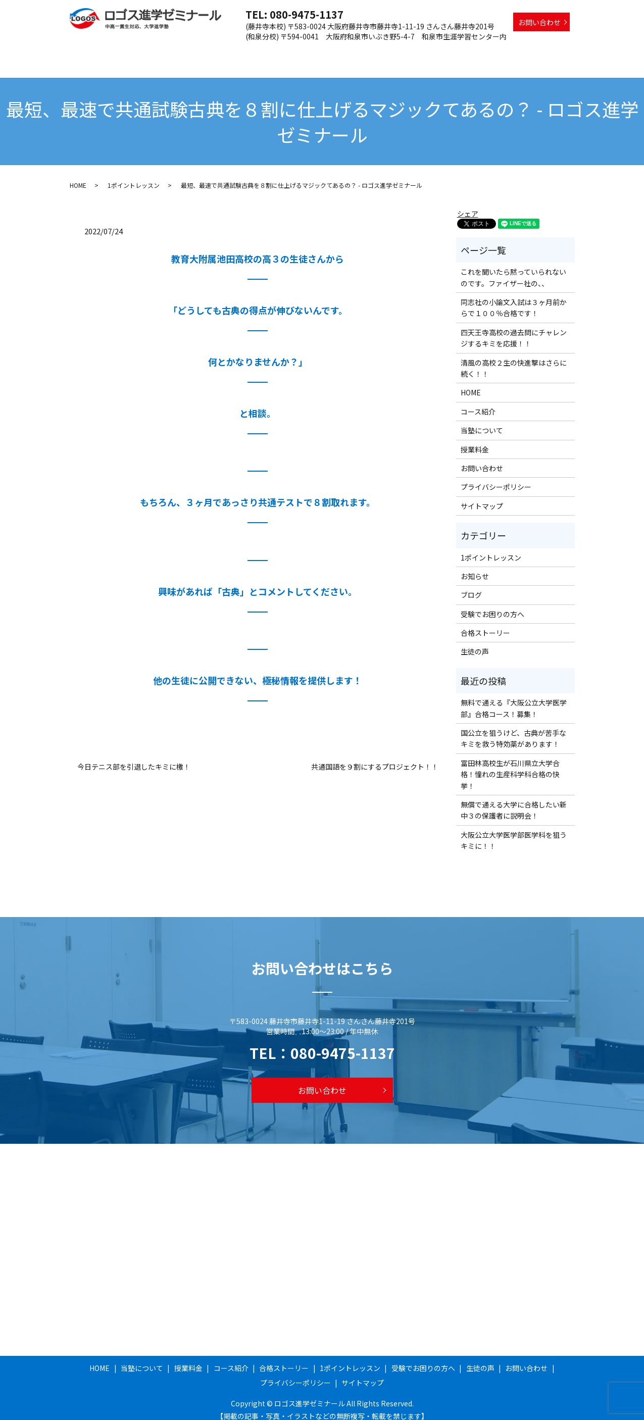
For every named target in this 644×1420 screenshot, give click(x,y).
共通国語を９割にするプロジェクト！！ (374, 757)
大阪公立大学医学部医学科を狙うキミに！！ (514, 830)
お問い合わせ (539, 22)
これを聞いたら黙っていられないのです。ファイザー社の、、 (513, 267)
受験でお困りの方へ (497, 52)
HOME (172, 52)
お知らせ (475, 567)
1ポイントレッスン (424, 52)
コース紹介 (304, 52)
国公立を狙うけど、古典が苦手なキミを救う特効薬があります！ (513, 728)
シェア (467, 204)
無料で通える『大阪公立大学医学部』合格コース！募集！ (514, 698)
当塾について (214, 52)
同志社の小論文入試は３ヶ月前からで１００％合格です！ (514, 298)
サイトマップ (482, 496)
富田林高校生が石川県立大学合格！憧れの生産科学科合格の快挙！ (510, 764)
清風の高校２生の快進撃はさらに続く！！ (514, 358)
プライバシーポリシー (496, 477)
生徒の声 (554, 52)
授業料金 (261, 52)
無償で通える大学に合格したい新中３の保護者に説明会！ (514, 800)
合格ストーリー (357, 52)
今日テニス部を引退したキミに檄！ (133, 757)
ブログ (471, 585)
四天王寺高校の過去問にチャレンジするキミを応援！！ (514, 328)
